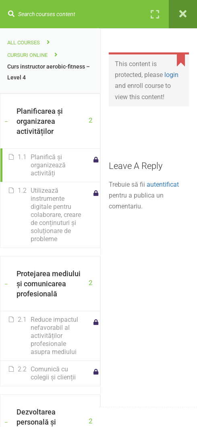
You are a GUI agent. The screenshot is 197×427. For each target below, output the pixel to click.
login (171, 75)
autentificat (163, 184)
